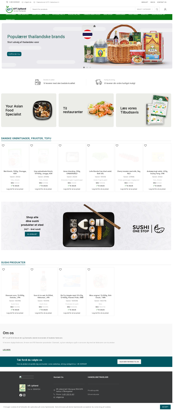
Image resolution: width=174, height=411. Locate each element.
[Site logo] (16, 9)
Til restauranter (73, 110)
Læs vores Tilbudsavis (129, 110)
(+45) (9, 2)
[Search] (95, 9)
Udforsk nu (14, 54)
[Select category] (145, 9)
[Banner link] (32, 222)
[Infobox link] (58, 82)
